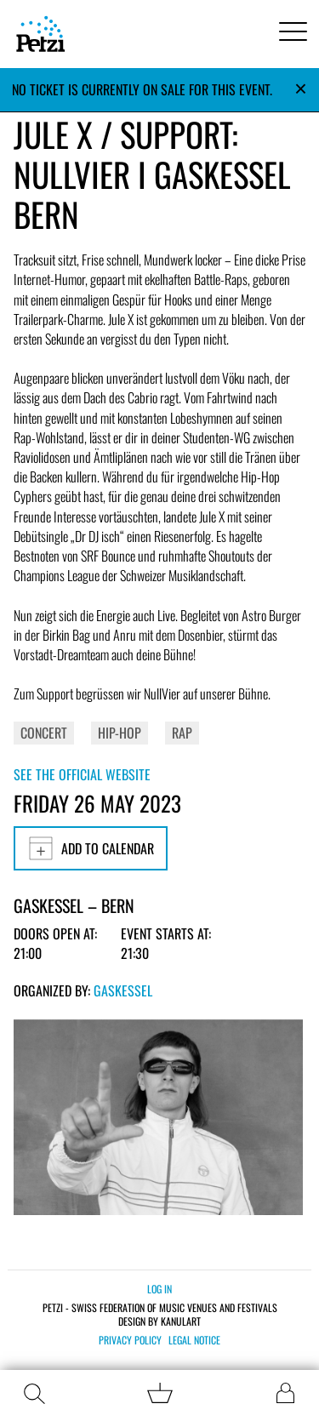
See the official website (82, 774)
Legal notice (194, 1340)
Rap (182, 732)
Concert (43, 732)
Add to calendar (90, 848)
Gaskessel (123, 990)
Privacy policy (130, 1340)
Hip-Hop (119, 732)
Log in (159, 1288)
